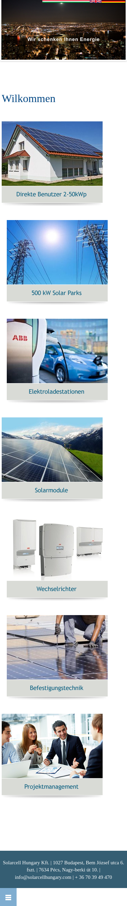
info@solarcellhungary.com (43, 877)
